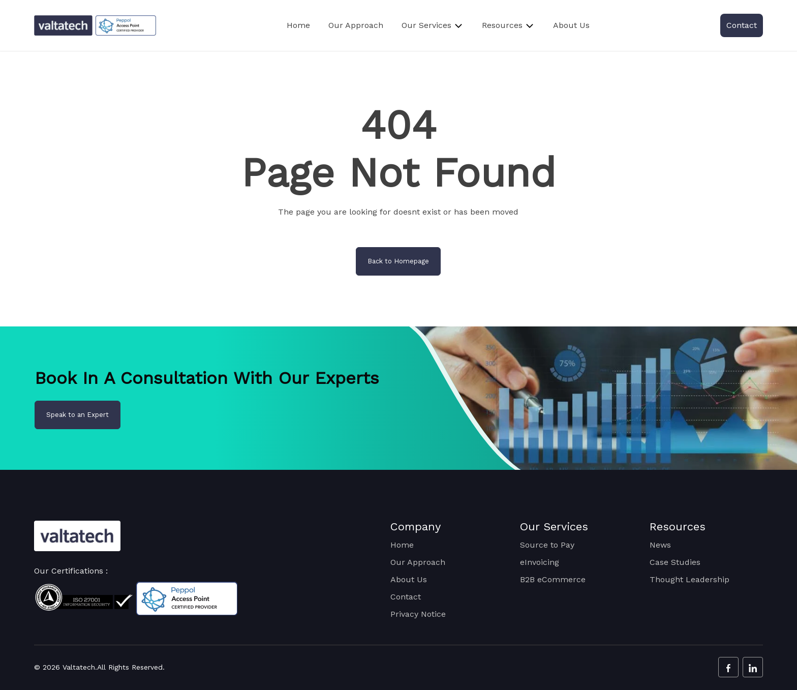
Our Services (426, 25)
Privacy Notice (418, 614)
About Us (571, 25)
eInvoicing (539, 562)
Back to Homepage (398, 261)
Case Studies (675, 562)
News (660, 545)
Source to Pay (547, 545)
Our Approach (355, 25)
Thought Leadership (689, 579)
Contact (741, 25)
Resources (502, 25)
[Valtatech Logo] (77, 536)
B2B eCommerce (553, 579)
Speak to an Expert (77, 414)
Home (298, 25)
